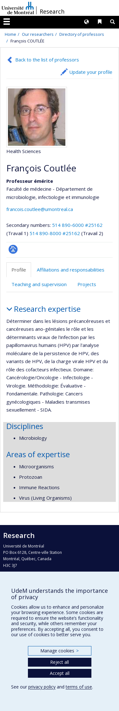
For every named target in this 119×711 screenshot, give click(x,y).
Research (52, 11)
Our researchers (38, 34)
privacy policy (42, 687)
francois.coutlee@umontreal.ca (39, 209)
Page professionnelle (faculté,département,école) (13, 249)
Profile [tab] (18, 269)
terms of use (79, 687)
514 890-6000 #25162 (77, 225)
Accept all (59, 673)
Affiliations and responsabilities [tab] (70, 269)
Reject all (59, 662)
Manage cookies (59, 651)
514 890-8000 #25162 (55, 233)
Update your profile (90, 72)
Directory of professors (81, 34)
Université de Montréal (18, 8)
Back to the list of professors (47, 59)
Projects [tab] (86, 284)
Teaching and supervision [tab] (39, 284)
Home (10, 34)
